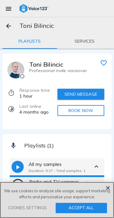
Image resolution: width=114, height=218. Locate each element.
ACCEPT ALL (81, 207)
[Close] (108, 188)
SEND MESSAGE (80, 94)
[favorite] (104, 63)
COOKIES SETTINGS (27, 207)
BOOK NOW (80, 110)
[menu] (8, 8)
